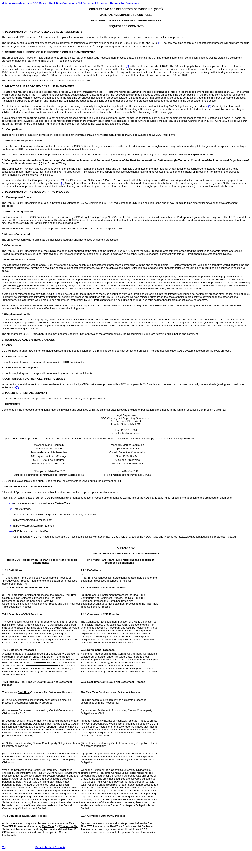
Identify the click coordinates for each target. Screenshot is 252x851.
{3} (209, 106)
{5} (62, 183)
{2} (127, 66)
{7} (17, 387)
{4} (81, 171)
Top (4, 847)
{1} (159, 42)
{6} (55, 293)
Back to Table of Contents (50, 847)
